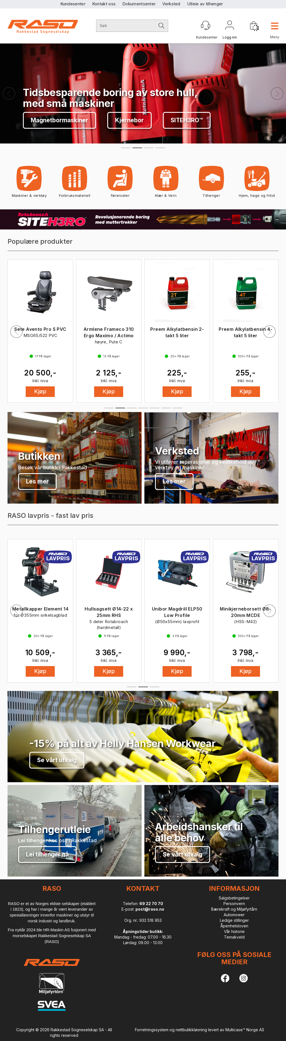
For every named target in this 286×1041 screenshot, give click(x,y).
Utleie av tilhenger (205, 3)
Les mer (37, 481)
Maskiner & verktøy (29, 183)
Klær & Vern (166, 183)
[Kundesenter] (205, 25)
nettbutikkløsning (191, 1029)
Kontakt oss (104, 3)
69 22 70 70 (151, 903)
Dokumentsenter (139, 3)
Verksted (171, 3)
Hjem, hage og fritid (257, 183)
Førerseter (120, 183)
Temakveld (234, 937)
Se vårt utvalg (50, 120)
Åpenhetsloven (234, 925)
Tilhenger (211, 183)
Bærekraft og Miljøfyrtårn (234, 909)
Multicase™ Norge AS (244, 1029)
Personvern (234, 903)
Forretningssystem (151, 1029)
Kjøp (40, 392)
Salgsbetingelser (234, 898)
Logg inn (229, 26)
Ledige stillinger (234, 920)
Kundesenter (72, 3)
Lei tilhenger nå (47, 854)
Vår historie (234, 931)
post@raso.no (149, 909)
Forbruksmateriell (74, 183)
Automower (234, 914)
